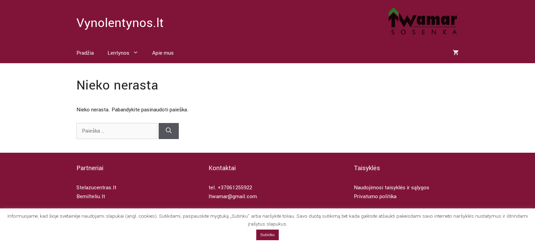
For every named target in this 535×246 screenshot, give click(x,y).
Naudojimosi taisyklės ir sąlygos (391, 187)
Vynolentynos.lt (120, 23)
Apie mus (163, 53)
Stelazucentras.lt (96, 187)
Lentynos (126, 53)
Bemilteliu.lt (90, 196)
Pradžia (85, 53)
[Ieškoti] (169, 131)
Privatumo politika (375, 196)
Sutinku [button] (267, 235)
